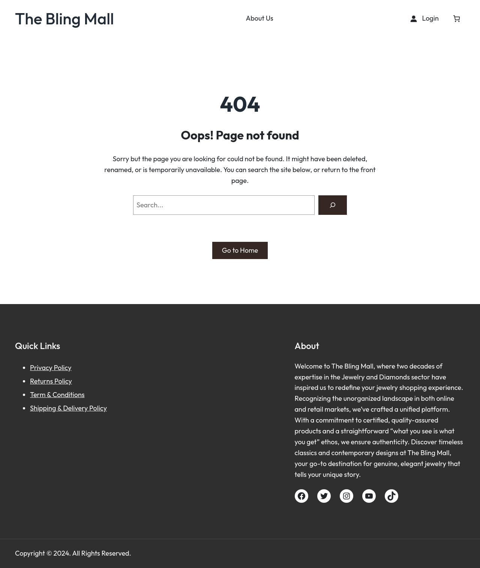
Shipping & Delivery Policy (68, 408)
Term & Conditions (57, 394)
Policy (63, 367)
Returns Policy (51, 381)
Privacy (42, 367)
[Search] (332, 205)
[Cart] (456, 18)
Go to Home (240, 250)
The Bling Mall (64, 18)
